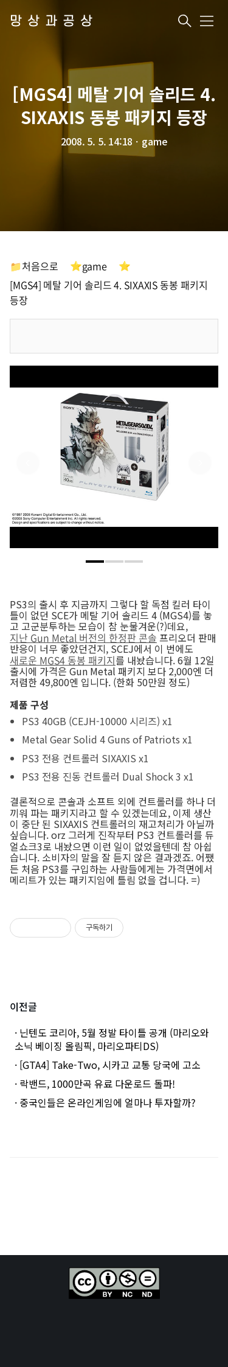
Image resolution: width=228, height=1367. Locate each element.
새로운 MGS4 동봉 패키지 (63, 660)
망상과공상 (54, 22)
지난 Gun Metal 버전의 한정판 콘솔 (83, 637)
